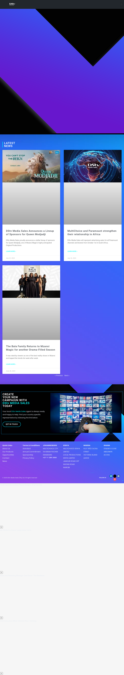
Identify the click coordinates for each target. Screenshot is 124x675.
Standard (27, 448)
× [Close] (1, 527)
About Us (6, 448)
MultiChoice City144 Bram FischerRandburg (50, 451)
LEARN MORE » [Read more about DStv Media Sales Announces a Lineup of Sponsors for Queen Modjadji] (11, 251)
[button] (121, 4)
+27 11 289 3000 (50, 457)
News (4, 461)
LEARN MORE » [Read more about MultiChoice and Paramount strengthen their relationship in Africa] (72, 251)
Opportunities (8, 455)
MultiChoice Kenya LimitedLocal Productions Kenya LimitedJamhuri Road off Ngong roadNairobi (72, 458)
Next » (66, 375)
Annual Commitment (31, 451)
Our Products (7, 451)
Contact (5, 458)
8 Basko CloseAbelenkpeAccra (110, 451)
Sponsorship (28, 455)
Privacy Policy (28, 458)
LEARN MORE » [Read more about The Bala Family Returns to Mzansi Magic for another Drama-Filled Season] (11, 364)
